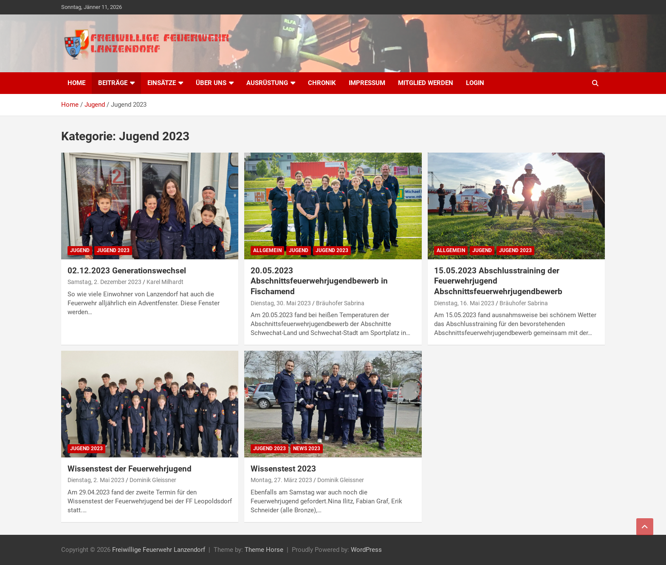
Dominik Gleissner (153, 480)
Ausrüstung (267, 83)
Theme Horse (264, 550)
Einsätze (161, 83)
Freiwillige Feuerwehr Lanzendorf (158, 550)
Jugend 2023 (113, 250)
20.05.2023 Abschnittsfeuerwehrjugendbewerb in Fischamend (319, 281)
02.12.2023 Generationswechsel (127, 270)
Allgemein (267, 250)
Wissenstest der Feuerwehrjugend (130, 469)
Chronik (322, 83)
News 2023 (306, 448)
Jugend (80, 250)
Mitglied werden (425, 83)
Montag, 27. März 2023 (281, 480)
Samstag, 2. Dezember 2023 (104, 281)
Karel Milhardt (165, 281)
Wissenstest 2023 (283, 469)
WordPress (366, 550)
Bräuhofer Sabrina (340, 303)
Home (76, 83)
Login (475, 83)
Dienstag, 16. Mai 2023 (464, 303)
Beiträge (112, 83)
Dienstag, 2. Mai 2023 (96, 480)
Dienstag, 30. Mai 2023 (281, 303)
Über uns (211, 83)
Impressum (367, 83)
